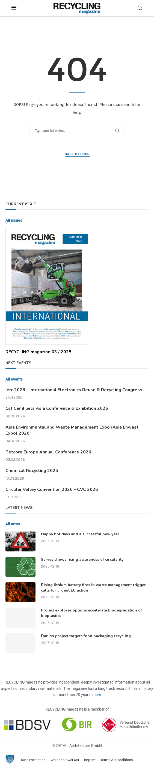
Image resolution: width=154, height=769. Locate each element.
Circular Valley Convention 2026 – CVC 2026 (51, 489)
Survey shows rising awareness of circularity (82, 559)
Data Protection (33, 760)
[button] (10, 759)
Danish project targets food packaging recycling (86, 636)
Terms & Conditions (116, 760)
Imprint (90, 760)
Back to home (77, 154)
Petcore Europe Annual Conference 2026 (48, 452)
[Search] (140, 8)
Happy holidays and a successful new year (80, 534)
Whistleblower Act (65, 760)
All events (14, 379)
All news (12, 524)
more (96, 694)
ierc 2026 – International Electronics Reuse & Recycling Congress (73, 390)
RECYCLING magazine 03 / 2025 (38, 352)
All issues (13, 220)
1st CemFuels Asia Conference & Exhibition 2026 (56, 408)
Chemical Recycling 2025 (31, 471)
